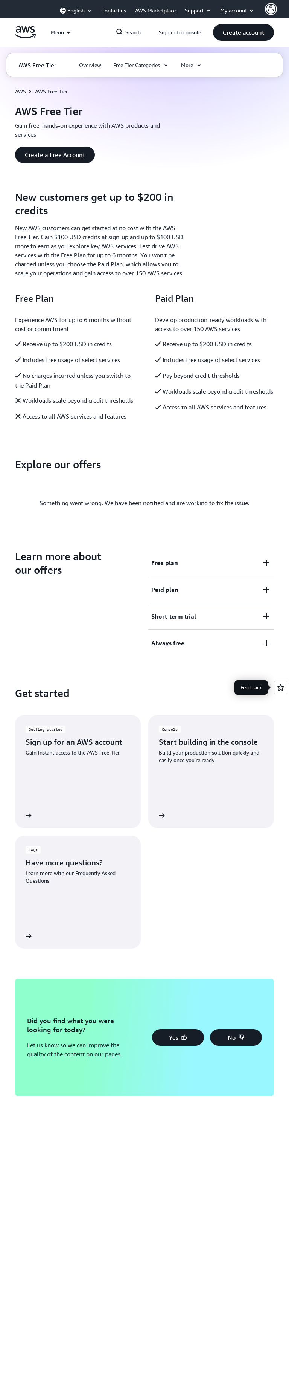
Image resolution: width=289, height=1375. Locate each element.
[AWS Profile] (271, 9)
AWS (20, 91)
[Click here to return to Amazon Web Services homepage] (25, 37)
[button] (243, 32)
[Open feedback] (280, 687)
